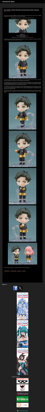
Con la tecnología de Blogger (22, 410)
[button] (4, 13)
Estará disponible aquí (29, 37)
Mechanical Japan (9, 1)
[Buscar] (43, 2)
